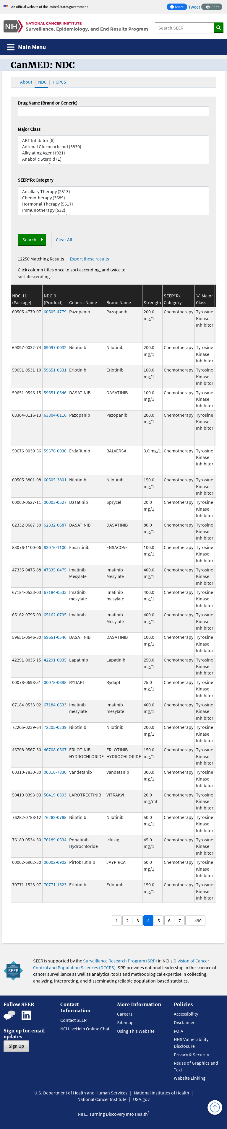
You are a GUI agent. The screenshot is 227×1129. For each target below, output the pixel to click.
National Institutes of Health (161, 1093)
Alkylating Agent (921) (113, 153)
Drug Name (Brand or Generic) (47, 103)
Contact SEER (73, 1020)
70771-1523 (55, 884)
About (26, 82)
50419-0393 (55, 795)
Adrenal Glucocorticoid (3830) (113, 147)
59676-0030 (55, 451)
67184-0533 (55, 592)
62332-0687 (55, 525)
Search (29, 239)
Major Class (29, 129)
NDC (42, 82)
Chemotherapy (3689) (113, 198)
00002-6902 (55, 862)
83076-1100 (55, 547)
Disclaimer (184, 1022)
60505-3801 (55, 480)
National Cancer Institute (102, 1099)
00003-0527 (55, 502)
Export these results (89, 259)
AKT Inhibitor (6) (113, 140)
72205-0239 (55, 727)
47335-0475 (55, 570)
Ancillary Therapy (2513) (113, 191)
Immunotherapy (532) (113, 210)
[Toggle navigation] (26, 47)
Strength (152, 302)
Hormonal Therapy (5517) (113, 204)
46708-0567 (55, 749)
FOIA (178, 1031)
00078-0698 (55, 682)
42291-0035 (55, 660)
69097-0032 (55, 347)
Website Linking (189, 1078)
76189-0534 (55, 840)
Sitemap (125, 1022)
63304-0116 (55, 415)
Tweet (194, 7)
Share (178, 7)
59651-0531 (55, 370)
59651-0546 (55, 392)
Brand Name (118, 302)
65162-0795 (55, 615)
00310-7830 (55, 772)
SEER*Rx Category (35, 180)
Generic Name (83, 302)
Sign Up (16, 1046)
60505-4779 (55, 312)
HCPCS (59, 82)
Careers (124, 1014)
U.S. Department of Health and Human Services (80, 1093)
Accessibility (186, 1014)
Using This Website (136, 1031)
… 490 (195, 920)
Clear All (64, 239)
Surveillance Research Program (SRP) (120, 961)
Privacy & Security (191, 1055)
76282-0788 (55, 817)
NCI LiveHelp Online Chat (84, 1029)
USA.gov (141, 1099)
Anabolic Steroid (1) (113, 159)
